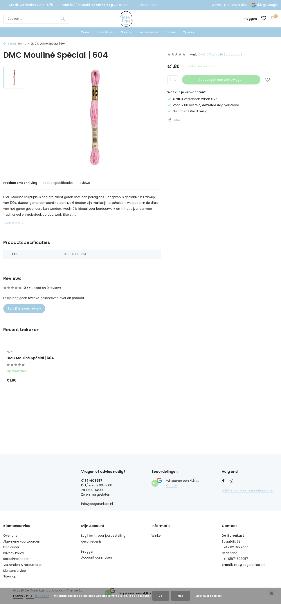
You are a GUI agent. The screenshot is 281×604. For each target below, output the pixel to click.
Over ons (10, 535)
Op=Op (188, 32)
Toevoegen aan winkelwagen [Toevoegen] (221, 79)
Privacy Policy (13, 553)
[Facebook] (223, 481)
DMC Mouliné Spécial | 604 (30, 358)
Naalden (127, 32)
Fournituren (105, 32)
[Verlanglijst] (263, 19)
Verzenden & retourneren (22, 565)
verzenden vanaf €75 (192, 99)
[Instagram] (231, 481)
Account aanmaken (96, 557)
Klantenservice (235, 5)
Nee (180, 596)
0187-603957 (238, 559)
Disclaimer (11, 547)
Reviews (84, 183)
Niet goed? (187, 111)
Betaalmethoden (16, 559)
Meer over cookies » (209, 596)
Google (272, 5)
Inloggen (87, 551)
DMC (202, 54)
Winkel (217, 5)
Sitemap (9, 576)
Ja (160, 596)
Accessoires (149, 32)
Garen (85, 32)
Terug (9, 43)
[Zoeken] (36, 18)
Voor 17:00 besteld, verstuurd (203, 105)
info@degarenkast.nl (249, 565)
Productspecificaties (57, 183)
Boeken (170, 32)
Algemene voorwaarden (21, 541)
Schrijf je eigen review (24, 308)
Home (23, 43)
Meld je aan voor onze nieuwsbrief (248, 490)
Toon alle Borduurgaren (227, 54)
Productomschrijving (20, 183)
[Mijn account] (250, 18)
